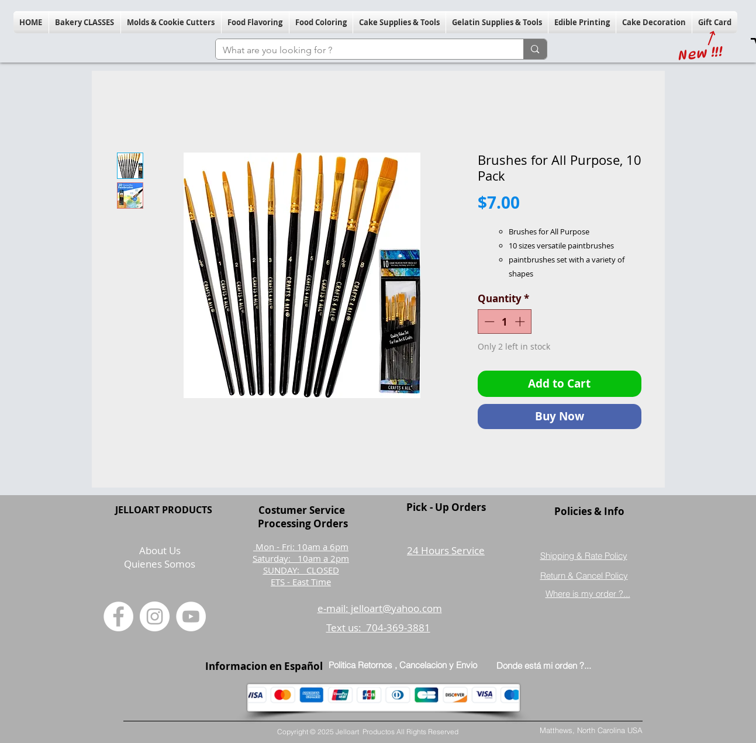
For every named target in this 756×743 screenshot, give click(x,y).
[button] (84, 22)
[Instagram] (155, 616)
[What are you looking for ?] (361, 50)
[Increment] (521, 321)
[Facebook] (118, 616)
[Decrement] (488, 321)
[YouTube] (191, 616)
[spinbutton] (504, 321)
